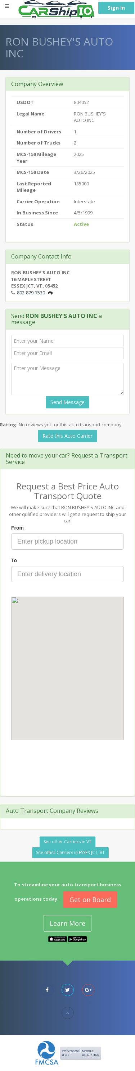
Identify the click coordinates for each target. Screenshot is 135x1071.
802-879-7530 (31, 292)
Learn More (67, 923)
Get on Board (90, 899)
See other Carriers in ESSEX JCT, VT (70, 852)
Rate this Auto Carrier (67, 435)
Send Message (67, 402)
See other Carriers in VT (67, 842)
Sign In (116, 7)
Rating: (9, 424)
